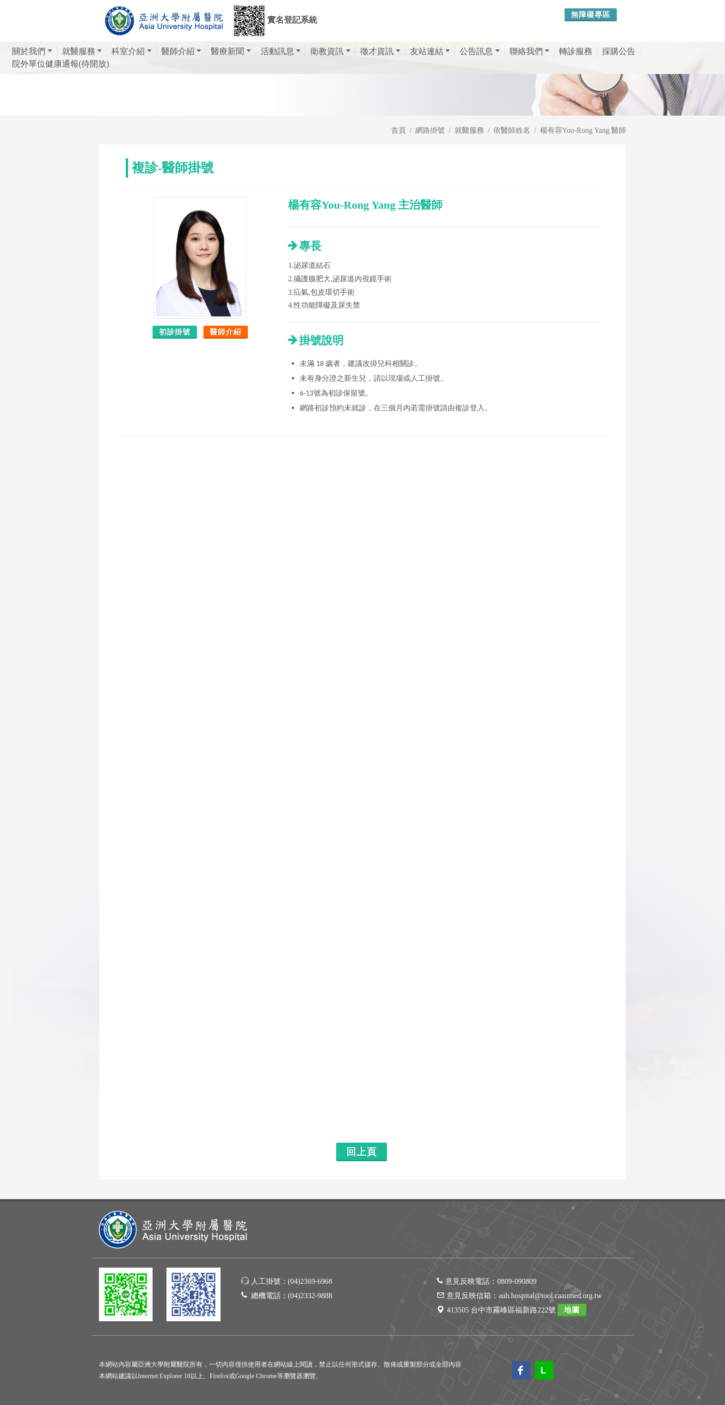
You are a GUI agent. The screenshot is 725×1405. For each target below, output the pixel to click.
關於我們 (32, 51)
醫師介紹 (181, 51)
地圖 (572, 1310)
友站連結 (430, 51)
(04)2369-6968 (310, 1281)
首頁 (398, 130)
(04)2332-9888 (310, 1296)
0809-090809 (516, 1281)
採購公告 (618, 51)
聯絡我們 (530, 51)
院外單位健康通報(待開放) (60, 63)
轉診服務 (575, 51)
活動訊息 (281, 51)
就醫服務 (82, 51)
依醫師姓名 (511, 130)
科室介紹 (131, 51)
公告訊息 (480, 51)
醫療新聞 (231, 51)
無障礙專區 (590, 15)
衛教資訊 (330, 51)
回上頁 (361, 1151)
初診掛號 (174, 332)
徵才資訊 (380, 51)
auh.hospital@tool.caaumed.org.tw (550, 1296)
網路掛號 (430, 130)
